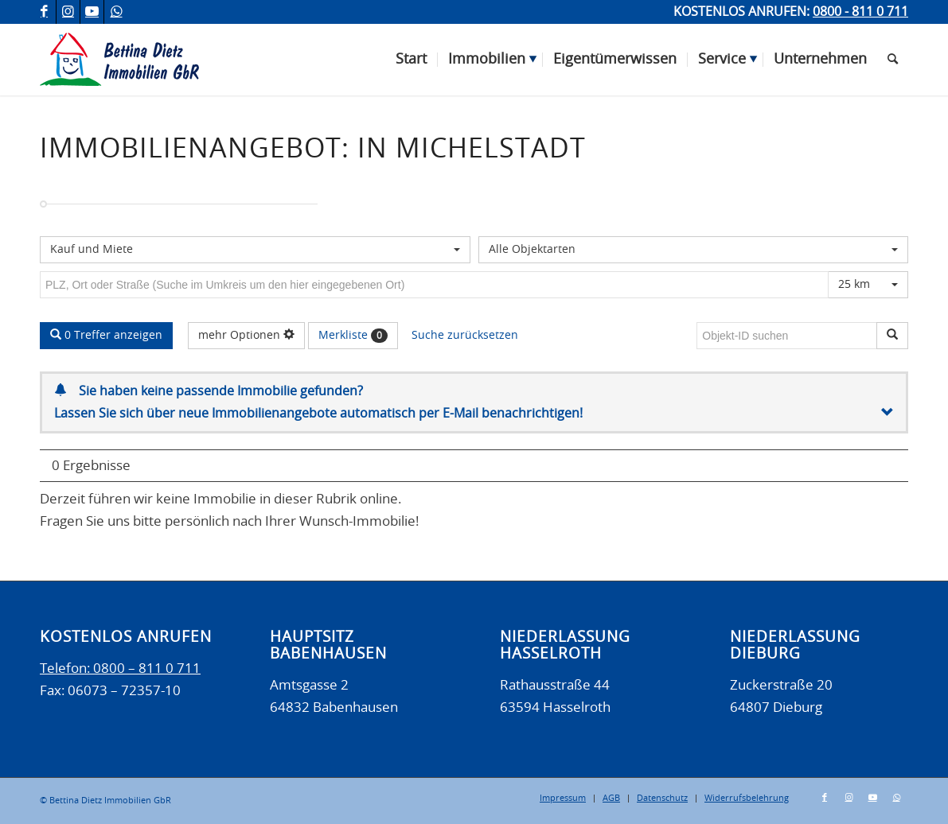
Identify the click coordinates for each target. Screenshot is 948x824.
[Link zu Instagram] (68, 12)
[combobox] (255, 249)
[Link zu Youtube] (91, 12)
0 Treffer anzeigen (106, 334)
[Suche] (892, 59)
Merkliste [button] (353, 335)
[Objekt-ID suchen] (789, 335)
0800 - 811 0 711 (860, 12)
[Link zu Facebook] (44, 12)
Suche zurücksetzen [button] (465, 335)
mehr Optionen (246, 334)
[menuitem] (411, 59)
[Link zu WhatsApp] (116, 12)
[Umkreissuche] (434, 284)
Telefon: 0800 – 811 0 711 (120, 668)
